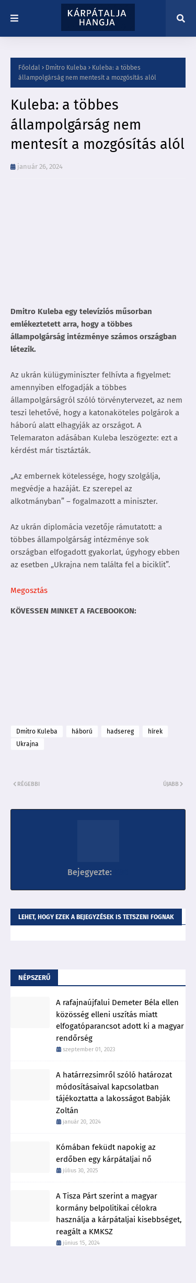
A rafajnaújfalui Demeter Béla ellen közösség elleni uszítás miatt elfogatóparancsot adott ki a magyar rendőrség (120, 1020)
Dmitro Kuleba (66, 67)
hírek (155, 731)
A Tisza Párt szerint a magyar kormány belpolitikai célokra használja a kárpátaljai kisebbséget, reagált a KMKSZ (119, 1213)
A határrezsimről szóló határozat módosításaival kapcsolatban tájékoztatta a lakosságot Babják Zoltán (114, 1092)
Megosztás (29, 590)
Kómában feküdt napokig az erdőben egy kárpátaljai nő (106, 1153)
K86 (120, 872)
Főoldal (29, 67)
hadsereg (120, 731)
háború (82, 731)
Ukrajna (27, 744)
